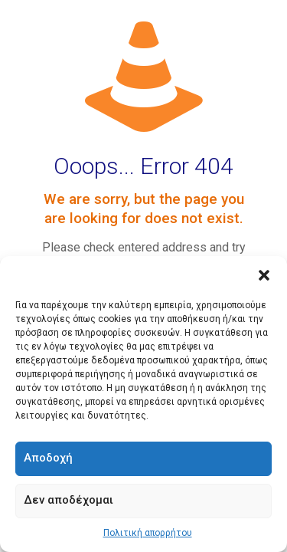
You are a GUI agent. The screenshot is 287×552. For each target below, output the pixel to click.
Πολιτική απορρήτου (147, 532)
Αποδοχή (48, 458)
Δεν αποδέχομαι (68, 500)
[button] (264, 275)
